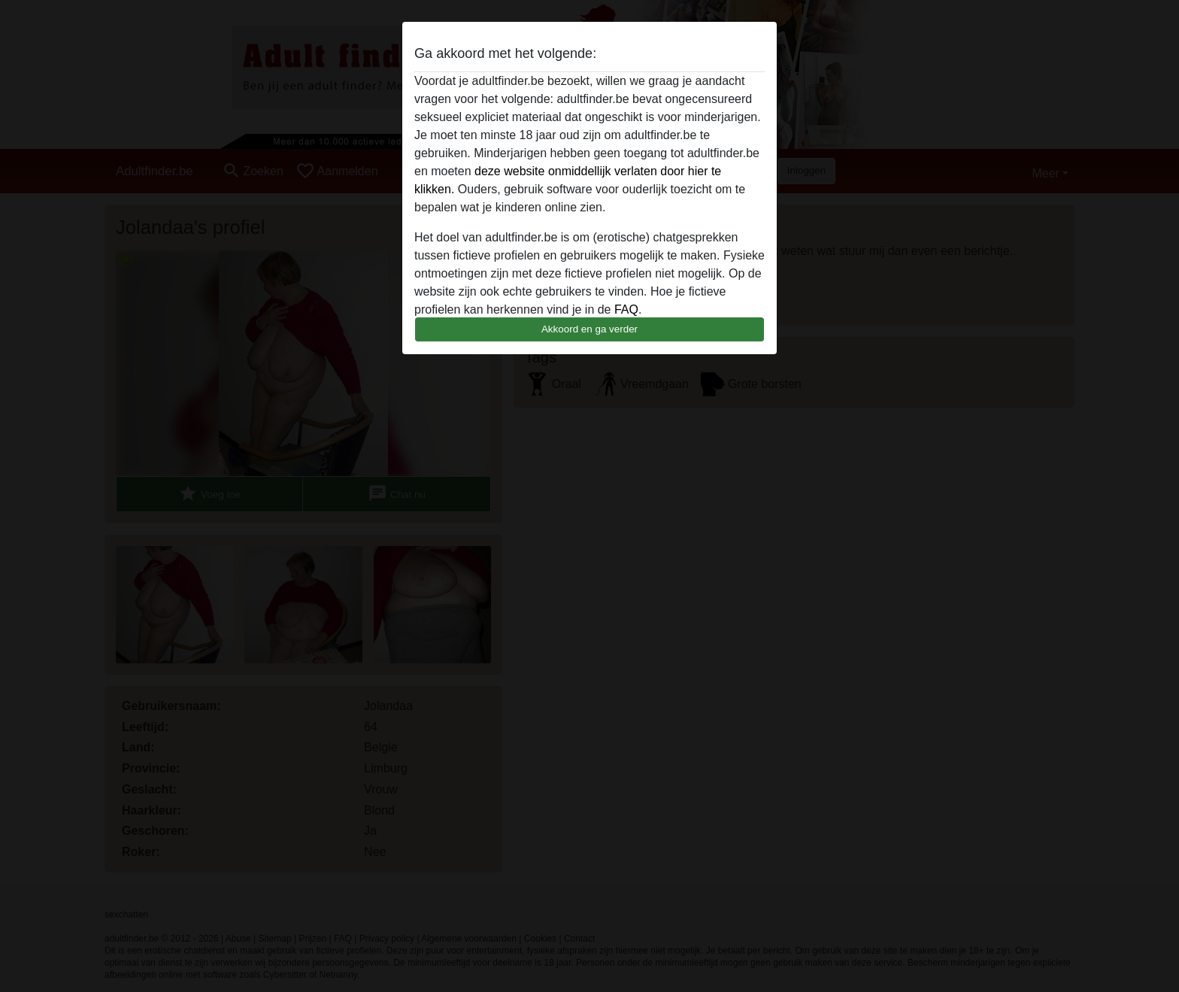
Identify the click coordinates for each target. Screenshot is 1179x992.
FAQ (626, 309)
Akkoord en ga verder (589, 329)
